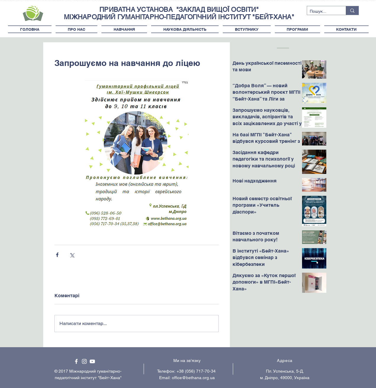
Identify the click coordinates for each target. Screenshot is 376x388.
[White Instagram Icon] (84, 361)
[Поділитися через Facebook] (57, 255)
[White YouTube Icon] (92, 361)
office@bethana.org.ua (193, 377)
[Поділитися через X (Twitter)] (72, 255)
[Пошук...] (321, 11)
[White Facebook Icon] (76, 361)
